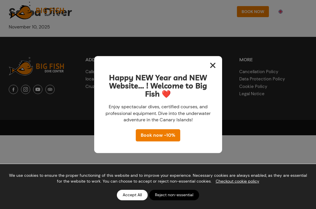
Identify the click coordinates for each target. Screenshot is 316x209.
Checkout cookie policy (237, 181)
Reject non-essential (174, 194)
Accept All (132, 194)
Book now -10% (158, 135)
